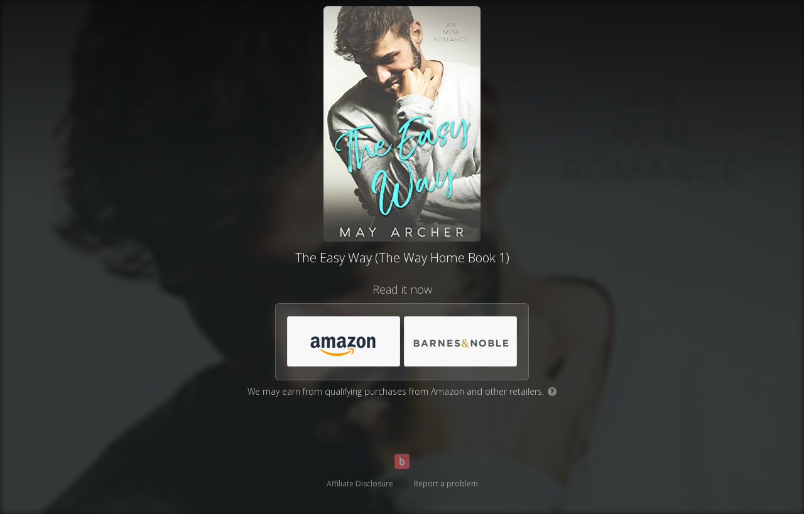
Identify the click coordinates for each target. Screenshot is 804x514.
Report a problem (446, 483)
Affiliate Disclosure (360, 483)
